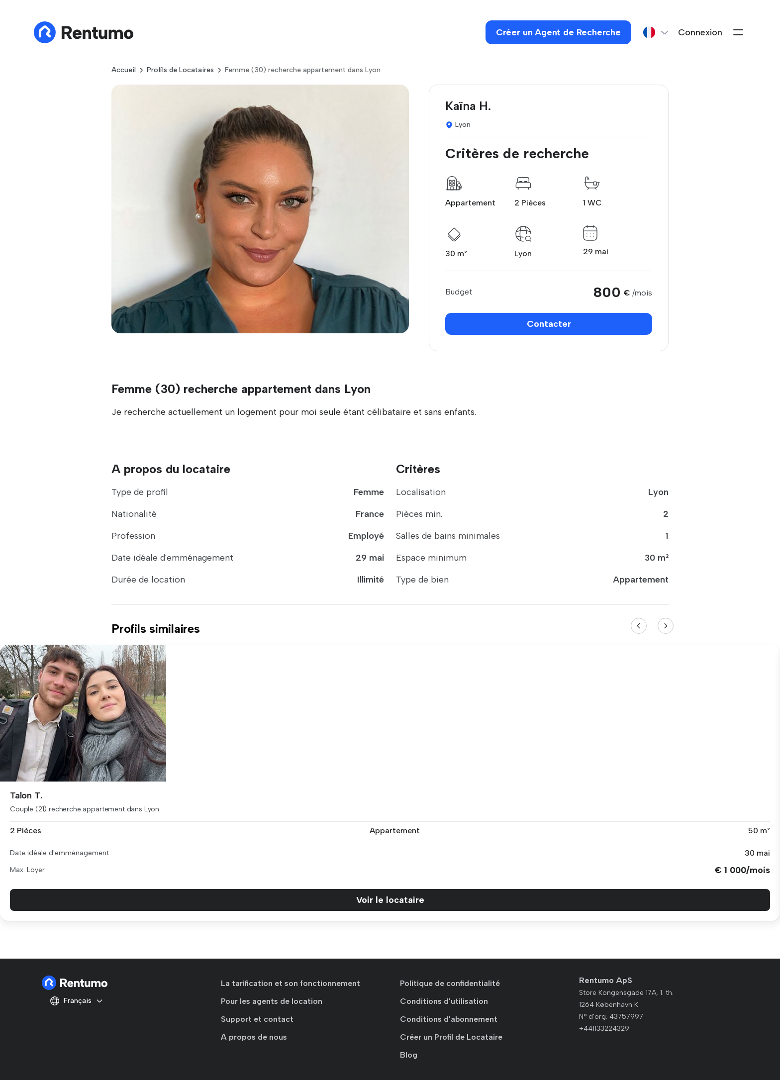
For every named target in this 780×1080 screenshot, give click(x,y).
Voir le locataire (390, 899)
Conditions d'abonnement (448, 1019)
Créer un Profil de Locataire (451, 1037)
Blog (408, 1055)
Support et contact (257, 1019)
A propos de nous (254, 1037)
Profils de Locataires (180, 70)
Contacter (549, 323)
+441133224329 (604, 1028)
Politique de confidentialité (450, 983)
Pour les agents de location (271, 1001)
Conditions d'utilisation (444, 1001)
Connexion (700, 32)
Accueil (123, 70)
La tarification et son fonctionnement (290, 983)
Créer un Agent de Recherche (558, 32)
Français (76, 1001)
